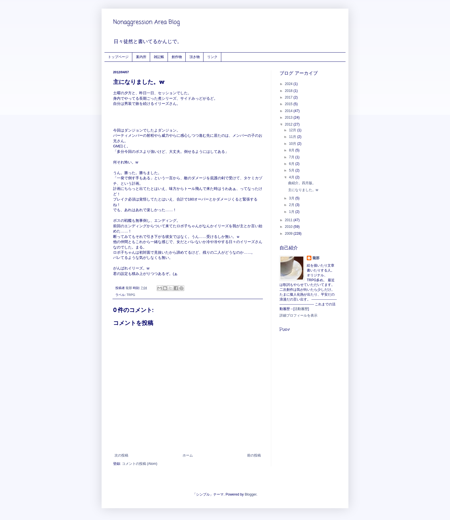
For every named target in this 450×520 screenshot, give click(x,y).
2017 (289, 97)
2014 (289, 111)
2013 (289, 117)
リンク (212, 57)
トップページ (118, 57)
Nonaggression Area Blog (146, 22)
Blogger (251, 494)
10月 (293, 144)
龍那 (316, 258)
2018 (289, 91)
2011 (289, 220)
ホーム (188, 455)
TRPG (131, 294)
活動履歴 (301, 309)
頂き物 (194, 57)
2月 (292, 205)
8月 (292, 150)
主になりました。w (303, 190)
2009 (289, 234)
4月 (292, 177)
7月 (292, 157)
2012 (289, 124)
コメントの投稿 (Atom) (139, 464)
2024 (289, 84)
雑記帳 (159, 57)
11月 (293, 137)
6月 (292, 164)
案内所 (141, 57)
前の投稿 (254, 455)
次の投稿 (121, 455)
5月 (292, 170)
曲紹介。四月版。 (302, 183)
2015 (289, 104)
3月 (292, 198)
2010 (289, 227)
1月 (292, 212)
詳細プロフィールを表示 (298, 315)
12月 (293, 130)
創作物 (177, 57)
